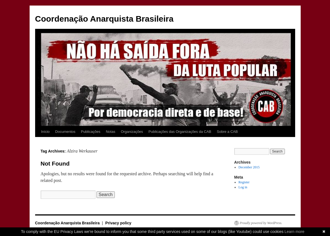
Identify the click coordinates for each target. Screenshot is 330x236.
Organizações (132, 132)
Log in (242, 187)
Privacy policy (118, 223)
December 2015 (248, 167)
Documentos (65, 132)
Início (45, 132)
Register (244, 182)
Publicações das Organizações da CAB (180, 132)
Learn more (295, 231)
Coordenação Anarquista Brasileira (104, 18)
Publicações (90, 132)
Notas (110, 132)
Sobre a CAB (227, 132)
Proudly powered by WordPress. (261, 223)
